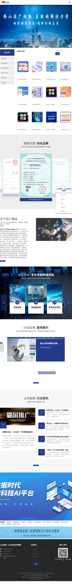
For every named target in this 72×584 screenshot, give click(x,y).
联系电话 (63, 211)
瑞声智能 (9, 525)
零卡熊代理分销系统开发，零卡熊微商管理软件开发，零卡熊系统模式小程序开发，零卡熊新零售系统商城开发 (51, 76)
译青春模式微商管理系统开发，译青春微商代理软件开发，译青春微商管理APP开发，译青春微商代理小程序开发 (37, 76)
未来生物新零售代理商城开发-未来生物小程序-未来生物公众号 (65, 76)
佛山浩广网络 (39, 581)
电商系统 (3, 58)
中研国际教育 (37, 525)
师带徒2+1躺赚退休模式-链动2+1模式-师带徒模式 (51, 101)
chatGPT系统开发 (46, 525)
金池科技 (23, 525)
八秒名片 (2, 527)
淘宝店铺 (63, 207)
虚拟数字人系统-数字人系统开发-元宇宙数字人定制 (51, 126)
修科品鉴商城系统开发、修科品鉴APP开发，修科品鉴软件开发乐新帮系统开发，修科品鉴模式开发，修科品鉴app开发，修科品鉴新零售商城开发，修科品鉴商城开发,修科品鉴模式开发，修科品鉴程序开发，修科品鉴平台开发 (23, 101)
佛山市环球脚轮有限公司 (50, 342)
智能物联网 (4, 63)
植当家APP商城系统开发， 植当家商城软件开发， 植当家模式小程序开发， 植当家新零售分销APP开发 (23, 76)
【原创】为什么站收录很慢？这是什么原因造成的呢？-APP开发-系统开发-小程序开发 (58, 451)
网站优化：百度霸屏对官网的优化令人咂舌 (58, 424)
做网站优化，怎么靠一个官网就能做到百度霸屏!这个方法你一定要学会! (18, 433)
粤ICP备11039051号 (46, 580)
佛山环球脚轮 (56, 525)
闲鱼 (62, 203)
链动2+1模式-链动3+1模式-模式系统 (23, 126)
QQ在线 (62, 199)
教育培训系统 (5, 68)
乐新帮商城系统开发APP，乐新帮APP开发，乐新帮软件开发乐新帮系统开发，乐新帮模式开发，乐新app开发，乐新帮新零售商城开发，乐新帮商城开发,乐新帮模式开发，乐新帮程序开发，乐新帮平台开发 (37, 101)
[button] (4, 302)
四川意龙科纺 (64, 525)
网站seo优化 (17, 527)
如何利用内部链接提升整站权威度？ (58, 438)
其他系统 (3, 82)
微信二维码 (63, 195)
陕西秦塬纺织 (16, 525)
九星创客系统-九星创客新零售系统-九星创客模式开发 (65, 126)
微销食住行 (9, 527)
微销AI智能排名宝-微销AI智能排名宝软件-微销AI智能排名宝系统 (37, 126)
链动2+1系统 (4, 73)
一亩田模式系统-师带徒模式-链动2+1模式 (65, 101)
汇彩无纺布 (30, 525)
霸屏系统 (3, 77)
